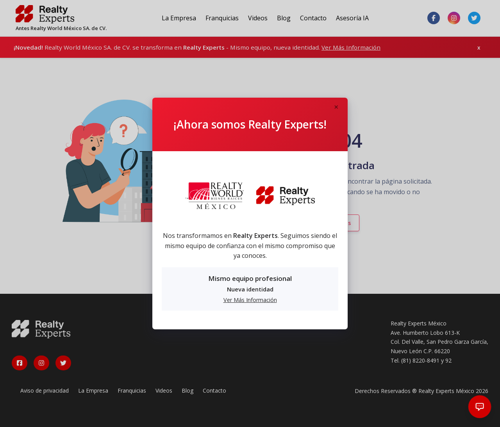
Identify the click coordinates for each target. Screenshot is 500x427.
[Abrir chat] (479, 406)
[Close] (336, 107)
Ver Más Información (250, 300)
